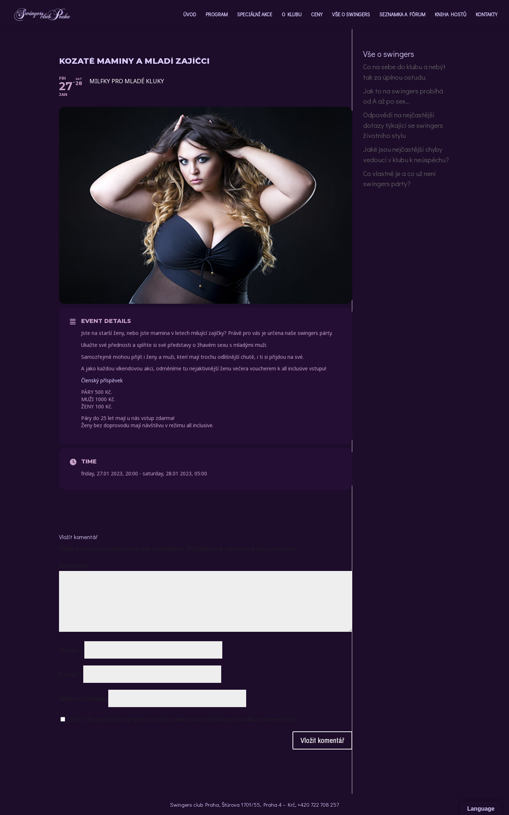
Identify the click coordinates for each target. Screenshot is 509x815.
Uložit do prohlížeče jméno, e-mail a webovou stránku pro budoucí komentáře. (182, 718)
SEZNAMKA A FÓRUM (402, 15)
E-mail (70, 674)
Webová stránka (83, 698)
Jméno (71, 649)
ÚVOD (189, 15)
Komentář (75, 565)
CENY (317, 15)
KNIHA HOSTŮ (450, 15)
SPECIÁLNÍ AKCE (254, 15)
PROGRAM (217, 15)
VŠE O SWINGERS (351, 15)
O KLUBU (292, 15)
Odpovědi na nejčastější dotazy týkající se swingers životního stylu (403, 125)
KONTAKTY (486, 15)
